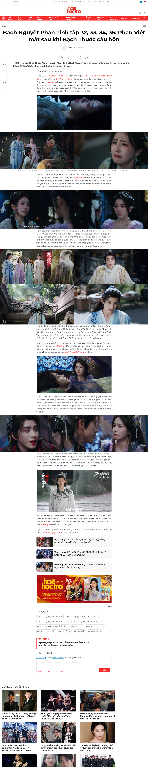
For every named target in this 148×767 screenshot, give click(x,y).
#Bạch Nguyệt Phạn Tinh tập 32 (82, 616)
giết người (46, 525)
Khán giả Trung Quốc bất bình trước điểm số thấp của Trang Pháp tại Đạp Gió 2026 (56, 716)
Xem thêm (144, 18)
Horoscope (135, 18)
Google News (144, 26)
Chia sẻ (4, 70)
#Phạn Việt (79, 631)
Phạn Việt (95, 76)
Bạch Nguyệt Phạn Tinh (75, 352)
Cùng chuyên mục (16, 686)
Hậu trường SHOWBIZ (70, 18)
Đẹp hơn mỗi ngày (53, 18)
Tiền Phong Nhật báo (80, 2)
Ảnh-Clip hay (100, 18)
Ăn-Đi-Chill (88, 18)
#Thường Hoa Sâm (46, 631)
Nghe (4, 64)
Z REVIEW (113, 18)
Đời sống (10, 18)
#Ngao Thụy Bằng (95, 626)
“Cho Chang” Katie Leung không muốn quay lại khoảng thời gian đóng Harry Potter (19, 716)
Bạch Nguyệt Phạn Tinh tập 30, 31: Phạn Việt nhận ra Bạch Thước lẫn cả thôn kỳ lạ (79, 566)
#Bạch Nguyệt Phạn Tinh (50, 616)
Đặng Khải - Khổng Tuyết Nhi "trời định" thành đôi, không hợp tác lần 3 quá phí (58, 748)
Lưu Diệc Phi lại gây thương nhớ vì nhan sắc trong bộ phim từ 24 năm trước (96, 748)
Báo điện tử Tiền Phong (74, 9)
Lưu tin (4, 76)
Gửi (104, 670)
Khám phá (20, 18)
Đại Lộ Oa (52, 82)
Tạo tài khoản (58, 658)
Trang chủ (3, 18)
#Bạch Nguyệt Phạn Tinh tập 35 (53, 626)
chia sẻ (61, 57)
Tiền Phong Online (60, 2)
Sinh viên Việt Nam (101, 2)
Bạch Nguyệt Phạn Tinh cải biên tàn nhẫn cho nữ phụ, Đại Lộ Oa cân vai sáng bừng (64, 643)
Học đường (39, 18)
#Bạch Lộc (77, 626)
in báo (80, 57)
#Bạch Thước (94, 631)
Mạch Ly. (61, 346)
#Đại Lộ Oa (65, 631)
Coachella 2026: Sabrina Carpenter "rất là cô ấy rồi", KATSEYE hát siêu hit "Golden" (17, 748)
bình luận (86, 57)
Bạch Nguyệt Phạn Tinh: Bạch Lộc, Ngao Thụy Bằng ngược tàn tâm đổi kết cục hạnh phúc (79, 540)
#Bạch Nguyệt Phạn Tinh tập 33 (53, 621)
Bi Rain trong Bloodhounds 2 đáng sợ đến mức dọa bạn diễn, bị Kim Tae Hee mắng (97, 716)
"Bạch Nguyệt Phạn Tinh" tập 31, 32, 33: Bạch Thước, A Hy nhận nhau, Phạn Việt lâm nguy (82, 553)
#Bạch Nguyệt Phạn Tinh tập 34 (88, 621)
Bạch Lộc (85, 76)
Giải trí (30, 18)
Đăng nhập (41, 658)
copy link (74, 57)
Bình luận (4, 83)
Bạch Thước (79, 178)
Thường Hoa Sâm (64, 79)
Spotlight (124, 18)
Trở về (4, 89)
